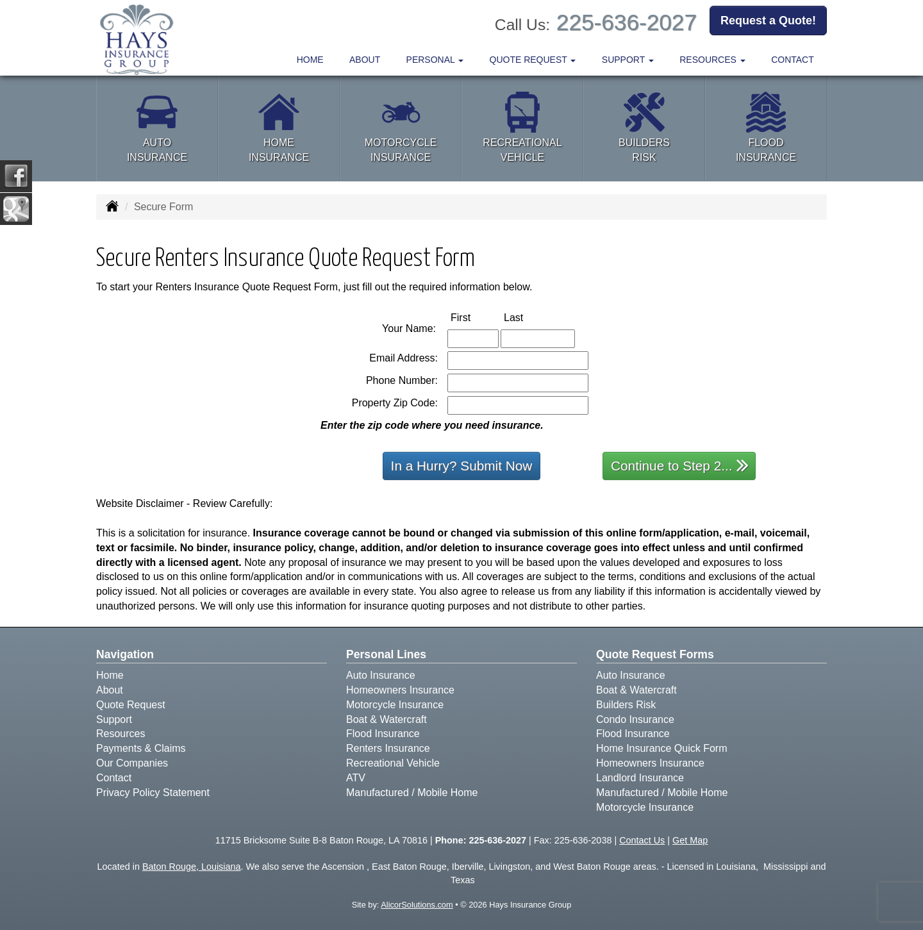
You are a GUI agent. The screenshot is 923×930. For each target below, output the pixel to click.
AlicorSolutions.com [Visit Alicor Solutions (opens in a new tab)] (417, 904)
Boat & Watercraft (386, 719)
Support (114, 719)
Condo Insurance (635, 719)
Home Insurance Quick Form (662, 748)
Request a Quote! (768, 21)
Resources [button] (712, 59)
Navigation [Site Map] (125, 654)
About (364, 59)
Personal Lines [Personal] (386, 654)
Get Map (690, 840)
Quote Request (130, 704)
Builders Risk (626, 704)
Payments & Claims (141, 748)
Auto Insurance (380, 675)
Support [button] (628, 59)
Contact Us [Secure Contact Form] (642, 840)
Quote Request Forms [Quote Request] (655, 654)
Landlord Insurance (640, 777)
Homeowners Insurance (400, 690)
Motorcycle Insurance (395, 704)
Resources (120, 733)
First (474, 317)
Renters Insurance (388, 748)
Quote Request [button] (533, 59)
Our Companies (132, 763)
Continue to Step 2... (680, 465)
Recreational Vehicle (393, 763)
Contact (792, 59)
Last (527, 317)
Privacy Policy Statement (153, 792)
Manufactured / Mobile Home (412, 792)
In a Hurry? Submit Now (462, 465)
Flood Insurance (383, 733)
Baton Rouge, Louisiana (191, 866)
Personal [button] (435, 59)
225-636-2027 (626, 22)
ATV (355, 777)
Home (310, 59)
